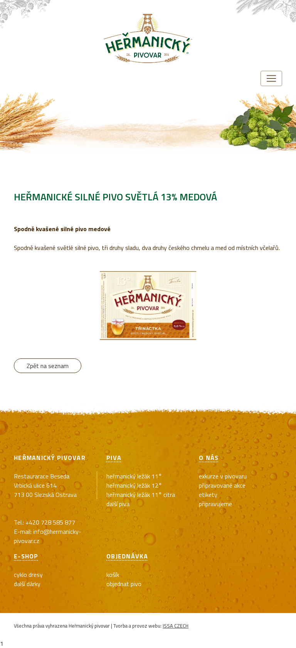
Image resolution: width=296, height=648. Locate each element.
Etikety (208, 494)
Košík (112, 574)
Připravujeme (215, 503)
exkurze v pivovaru (223, 476)
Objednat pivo (123, 583)
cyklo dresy (28, 574)
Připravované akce (222, 485)
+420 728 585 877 (50, 522)
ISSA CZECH (175, 626)
